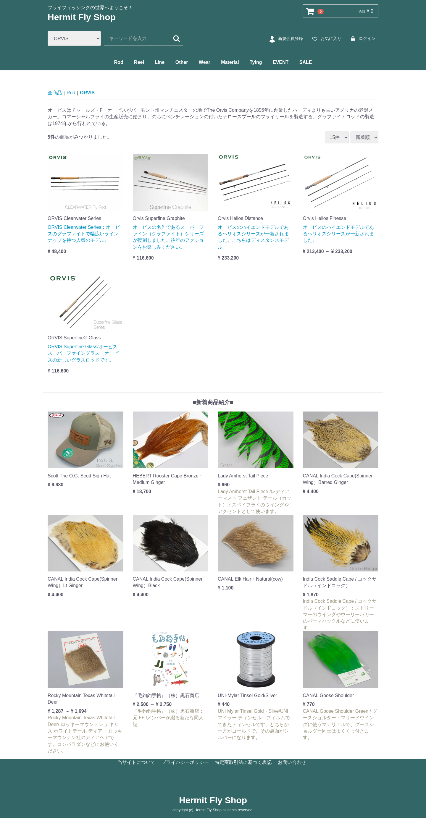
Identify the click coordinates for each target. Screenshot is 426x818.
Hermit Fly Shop (82, 17)
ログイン (361, 38)
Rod (118, 62)
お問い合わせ (292, 762)
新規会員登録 (285, 38)
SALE (305, 62)
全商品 (55, 92)
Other (181, 62)
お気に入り (325, 38)
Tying (256, 62)
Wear (204, 62)
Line (159, 62)
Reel (139, 62)
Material (230, 62)
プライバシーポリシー (185, 762)
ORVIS (87, 92)
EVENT (280, 62)
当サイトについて (136, 762)
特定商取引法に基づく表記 (243, 762)
